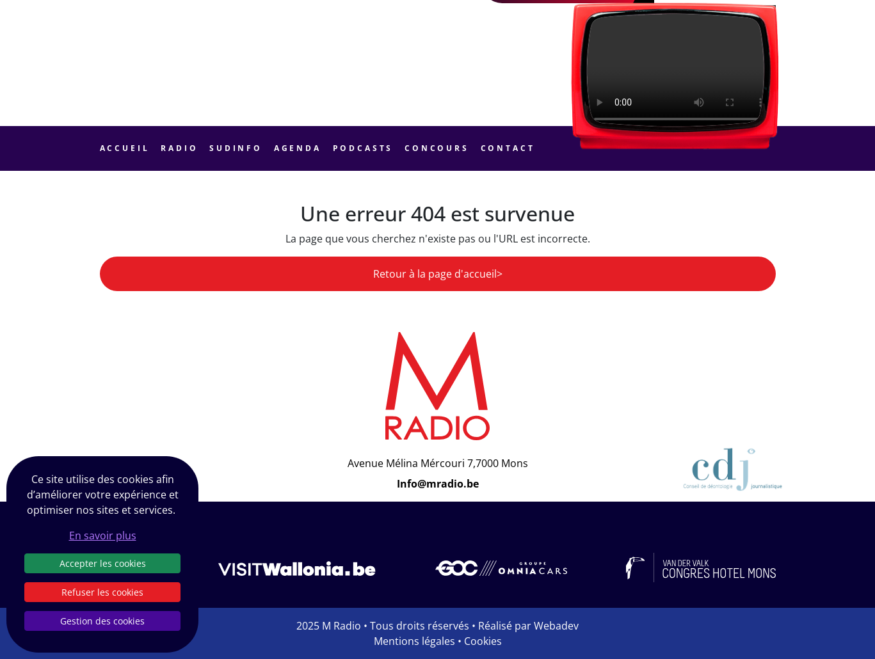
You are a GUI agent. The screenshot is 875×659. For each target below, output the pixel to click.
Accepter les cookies (103, 563)
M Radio (341, 626)
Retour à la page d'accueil (435, 274)
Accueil (125, 148)
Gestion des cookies (102, 621)
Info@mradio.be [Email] (438, 484)
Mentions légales (414, 641)
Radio (179, 148)
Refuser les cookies (102, 592)
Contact (508, 148)
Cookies (483, 641)
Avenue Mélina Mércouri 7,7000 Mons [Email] (438, 463)
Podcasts (363, 148)
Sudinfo (235, 148)
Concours (437, 148)
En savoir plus (102, 535)
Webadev (556, 626)
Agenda (297, 148)
